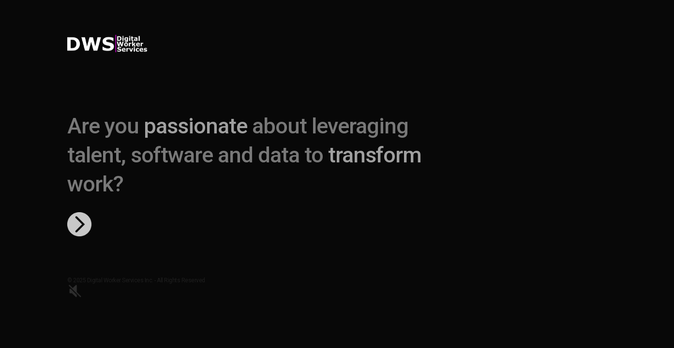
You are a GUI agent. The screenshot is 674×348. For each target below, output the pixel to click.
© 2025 (77, 280)
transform (374, 155)
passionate (195, 126)
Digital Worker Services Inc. (121, 280)
